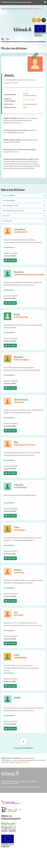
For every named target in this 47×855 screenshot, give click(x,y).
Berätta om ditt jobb (34, 9)
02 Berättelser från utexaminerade (16, 2)
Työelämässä (21, 400)
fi (39, 20)
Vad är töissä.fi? (6, 9)
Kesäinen (19, 272)
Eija (16, 442)
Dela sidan (12, 260)
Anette (17, 570)
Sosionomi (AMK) (29, 100)
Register (15, 9)
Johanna (18, 485)
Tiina (16, 527)
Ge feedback (23, 9)
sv (44, 20)
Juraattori (19, 229)
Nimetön (18, 357)
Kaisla (17, 698)
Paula (17, 315)
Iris (16, 612)
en (34, 20)
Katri (17, 655)
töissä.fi (22, 30)
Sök (3, 39)
